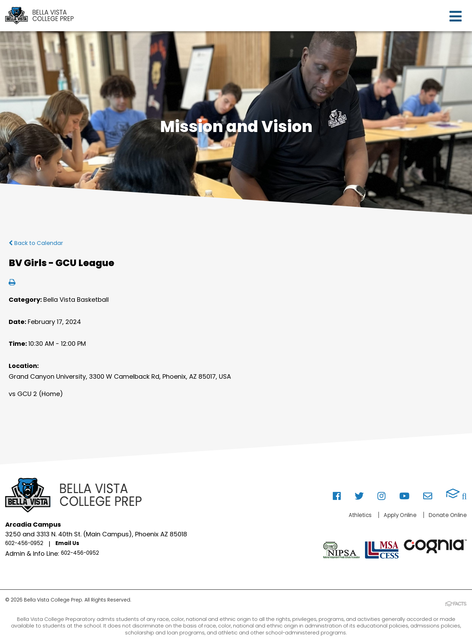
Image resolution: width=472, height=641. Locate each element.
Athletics (343, 514)
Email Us (77, 544)
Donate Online (444, 514)
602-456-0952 (28, 544)
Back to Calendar (39, 242)
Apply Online (389, 514)
